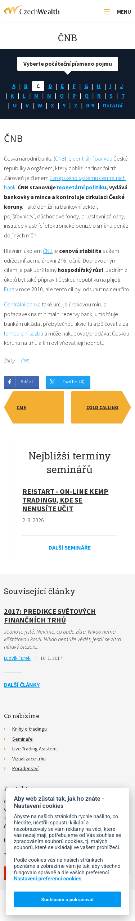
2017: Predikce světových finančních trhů (50, 615)
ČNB (60, 158)
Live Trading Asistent (34, 748)
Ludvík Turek (17, 658)
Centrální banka (22, 304)
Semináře (22, 739)
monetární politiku (81, 187)
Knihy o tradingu (29, 729)
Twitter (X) (74, 381)
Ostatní (112, 105)
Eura (9, 289)
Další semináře (70, 547)
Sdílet (27, 381)
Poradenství (25, 768)
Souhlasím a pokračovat (67, 899)
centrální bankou (92, 158)
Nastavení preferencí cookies (47, 879)
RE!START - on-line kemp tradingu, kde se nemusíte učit (65, 500)
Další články (22, 684)
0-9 (90, 105)
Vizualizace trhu (29, 758)
